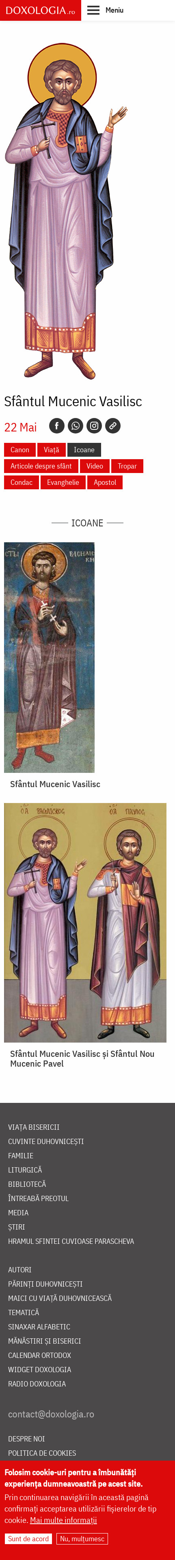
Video (94, 466)
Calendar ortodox (39, 1355)
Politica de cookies (42, 1453)
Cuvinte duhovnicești (46, 1142)
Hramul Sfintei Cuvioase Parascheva (71, 1241)
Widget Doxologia (39, 1370)
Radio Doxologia (37, 1384)
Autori (20, 1270)
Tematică (23, 1313)
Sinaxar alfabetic (39, 1327)
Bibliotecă (27, 1184)
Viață (51, 449)
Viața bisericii (34, 1127)
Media (18, 1213)
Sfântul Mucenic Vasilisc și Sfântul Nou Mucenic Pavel (82, 1058)
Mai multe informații (63, 1519)
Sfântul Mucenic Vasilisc (55, 784)
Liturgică (25, 1170)
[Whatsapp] (75, 425)
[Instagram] (94, 425)
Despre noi (26, 1439)
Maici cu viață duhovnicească (60, 1298)
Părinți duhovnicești (45, 1284)
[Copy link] (113, 425)
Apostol (105, 482)
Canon (20, 449)
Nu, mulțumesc (82, 1538)
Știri (16, 1227)
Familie (20, 1156)
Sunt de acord (28, 1538)
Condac (21, 482)
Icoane (84, 449)
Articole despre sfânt (41, 466)
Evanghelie (63, 482)
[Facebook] (57, 425)
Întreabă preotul (38, 1199)
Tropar (127, 466)
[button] (105, 9)
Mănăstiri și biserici (44, 1341)
